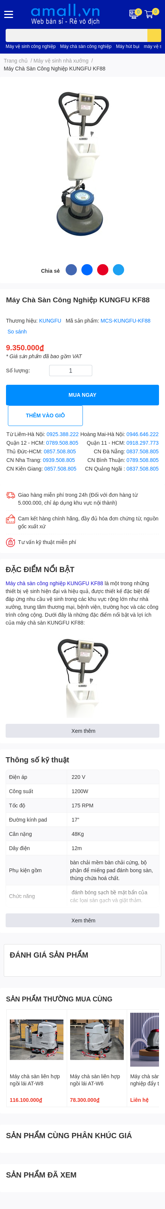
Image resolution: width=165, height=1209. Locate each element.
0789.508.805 (62, 442)
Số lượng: (18, 370)
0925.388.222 (62, 434)
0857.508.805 (60, 451)
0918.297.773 (142, 442)
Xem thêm (84, 731)
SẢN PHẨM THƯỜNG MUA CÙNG (59, 999)
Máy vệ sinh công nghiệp (31, 46)
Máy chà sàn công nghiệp (85, 46)
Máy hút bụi (127, 46)
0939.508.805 (59, 460)
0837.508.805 (142, 451)
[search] (154, 35)
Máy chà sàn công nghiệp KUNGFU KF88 (54, 583)
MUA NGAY (82, 395)
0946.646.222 (142, 434)
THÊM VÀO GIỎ (45, 415)
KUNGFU (51, 320)
